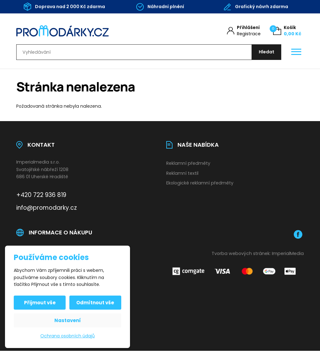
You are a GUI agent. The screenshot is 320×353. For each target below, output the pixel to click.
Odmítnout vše (95, 302)
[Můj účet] (243, 30)
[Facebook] (298, 236)
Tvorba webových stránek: (241, 255)
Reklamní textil (182, 175)
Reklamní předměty (188, 165)
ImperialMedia (288, 255)
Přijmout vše (40, 302)
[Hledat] (265, 53)
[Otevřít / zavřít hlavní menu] (296, 53)
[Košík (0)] (287, 30)
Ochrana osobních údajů (67, 336)
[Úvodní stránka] (81, 31)
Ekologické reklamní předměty (199, 185)
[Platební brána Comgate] (235, 273)
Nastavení (67, 320)
